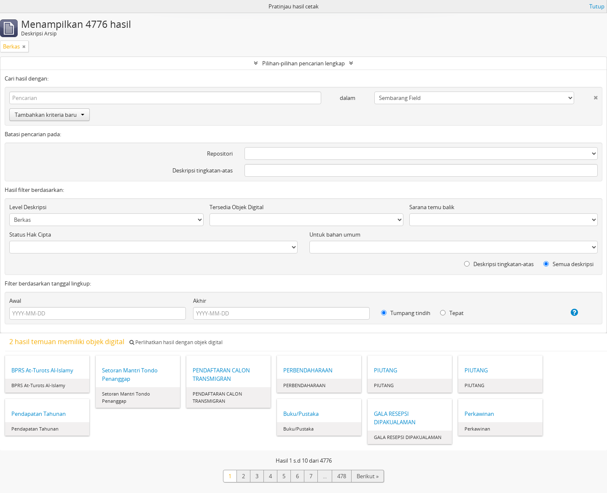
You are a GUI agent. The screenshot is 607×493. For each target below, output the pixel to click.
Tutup (596, 6)
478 (341, 476)
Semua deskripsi (568, 264)
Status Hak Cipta (30, 234)
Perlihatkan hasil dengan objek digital (176, 342)
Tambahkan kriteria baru (49, 115)
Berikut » (368, 476)
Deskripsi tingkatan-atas (202, 170)
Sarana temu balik (431, 207)
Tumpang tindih (405, 313)
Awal (15, 300)
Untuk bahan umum (334, 234)
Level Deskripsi (27, 207)
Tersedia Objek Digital (236, 207)
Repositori (220, 153)
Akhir (199, 300)
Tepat (452, 313)
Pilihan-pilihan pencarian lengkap (303, 63)
